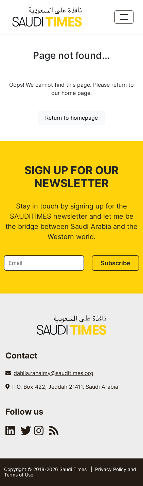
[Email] (44, 263)
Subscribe (115, 263)
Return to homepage (71, 117)
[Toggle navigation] (123, 17)
